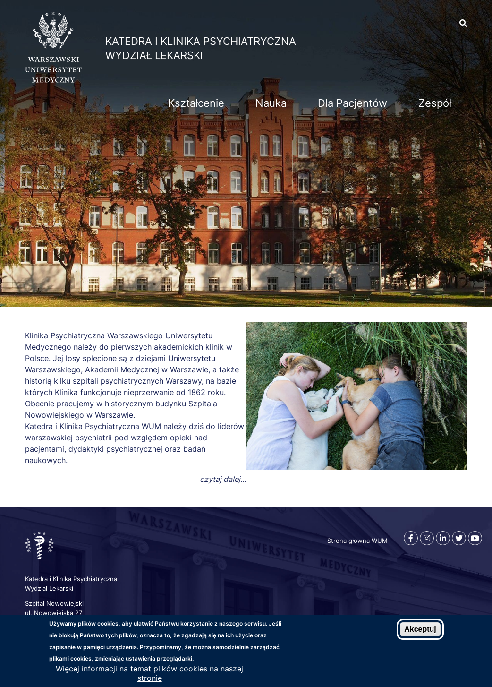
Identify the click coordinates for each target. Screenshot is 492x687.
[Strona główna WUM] (53, 80)
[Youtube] (475, 538)
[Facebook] (411, 538)
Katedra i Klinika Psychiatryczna (200, 41)
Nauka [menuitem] (271, 103)
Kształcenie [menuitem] (196, 103)
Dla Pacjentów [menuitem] (352, 103)
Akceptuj (420, 630)
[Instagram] (427, 538)
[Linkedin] (443, 538)
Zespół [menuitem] (434, 103)
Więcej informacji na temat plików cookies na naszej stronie (149, 673)
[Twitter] (459, 538)
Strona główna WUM (357, 540)
